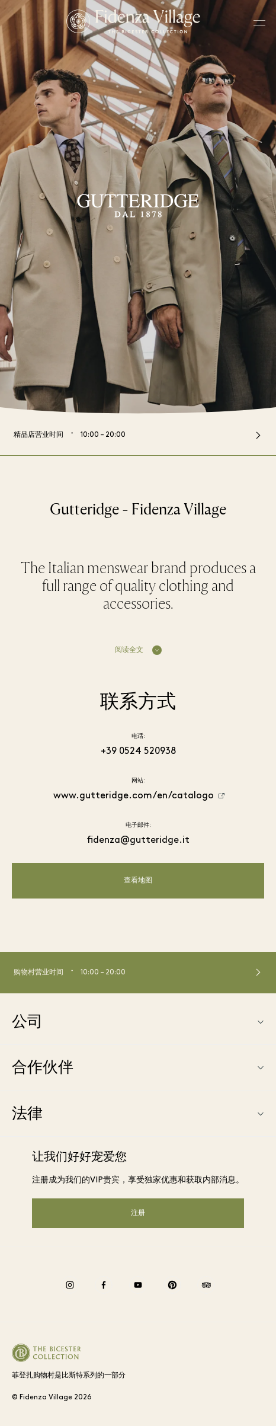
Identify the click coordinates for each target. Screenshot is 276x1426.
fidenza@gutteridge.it (138, 840)
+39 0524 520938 (138, 751)
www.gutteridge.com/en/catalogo (133, 796)
